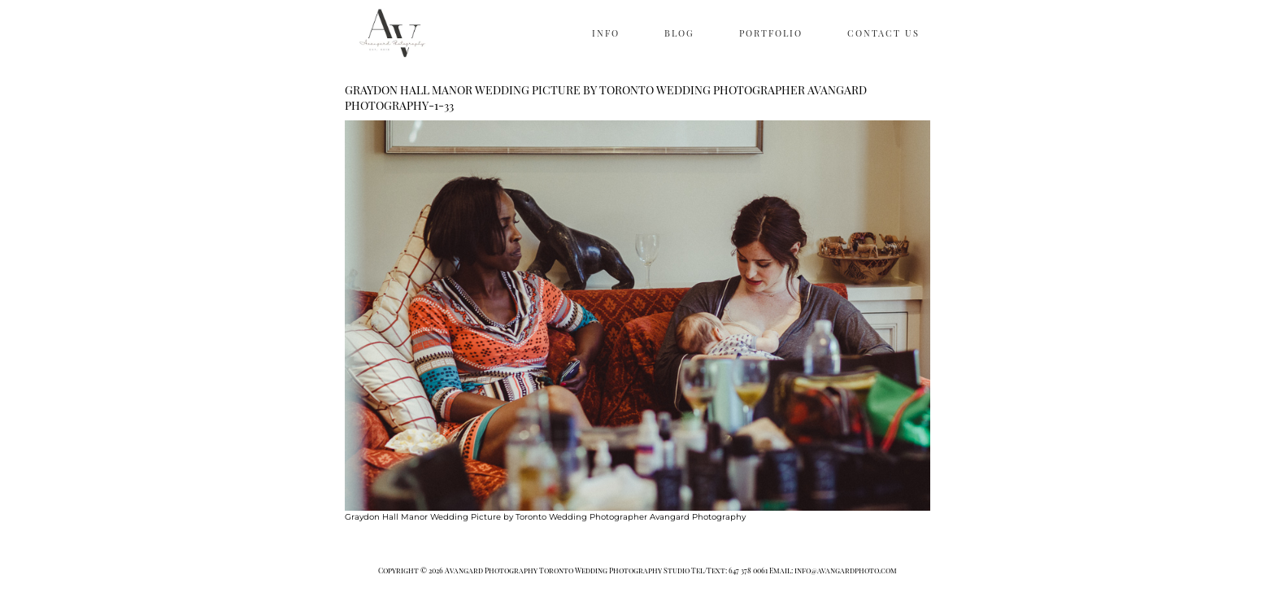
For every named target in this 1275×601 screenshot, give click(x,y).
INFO (606, 33)
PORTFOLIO (771, 33)
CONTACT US (883, 33)
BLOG (679, 33)
